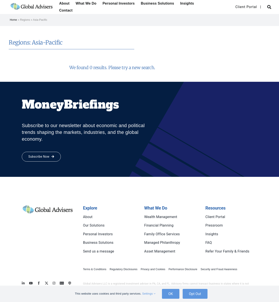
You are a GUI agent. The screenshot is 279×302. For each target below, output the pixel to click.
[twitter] (46, 283)
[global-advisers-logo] (31, 3)
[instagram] (54, 283)
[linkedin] (23, 283)
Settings (148, 293)
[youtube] (31, 283)
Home (13, 19)
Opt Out (195, 294)
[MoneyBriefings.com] (62, 283)
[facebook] (38, 283)
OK (170, 294)
